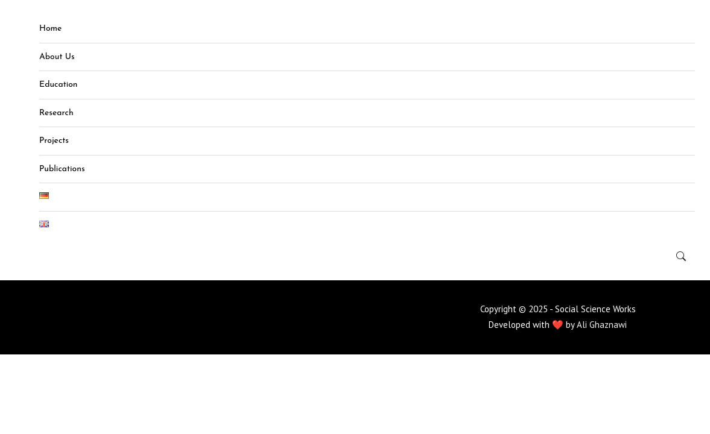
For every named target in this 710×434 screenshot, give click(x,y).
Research (56, 113)
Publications (62, 169)
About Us (57, 56)
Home (50, 28)
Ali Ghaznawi (602, 324)
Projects (54, 140)
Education (58, 84)
